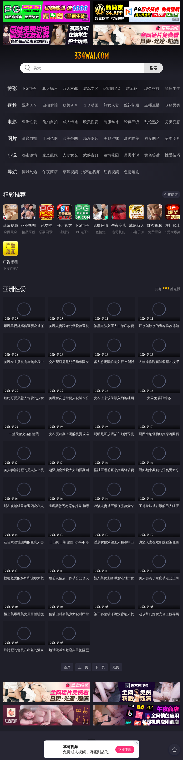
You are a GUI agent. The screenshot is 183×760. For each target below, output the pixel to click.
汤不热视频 (90, 171)
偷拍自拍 (50, 121)
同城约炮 (29, 171)
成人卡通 (70, 121)
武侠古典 (90, 155)
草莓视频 (70, 171)
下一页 (100, 667)
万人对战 (70, 88)
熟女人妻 (111, 105)
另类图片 (172, 138)
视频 (12, 105)
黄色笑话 (152, 155)
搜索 (153, 67)
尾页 (115, 667)
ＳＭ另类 (172, 105)
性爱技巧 (172, 155)
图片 (12, 138)
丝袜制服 (131, 105)
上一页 (83, 667)
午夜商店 (50, 171)
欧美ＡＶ (70, 105)
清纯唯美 (131, 138)
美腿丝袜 (111, 138)
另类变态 (172, 121)
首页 (67, 667)
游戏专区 (90, 88)
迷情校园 (111, 155)
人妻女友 (70, 155)
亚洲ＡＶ (29, 105)
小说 (12, 155)
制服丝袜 (111, 121)
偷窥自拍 (29, 138)
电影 (12, 121)
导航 (12, 171)
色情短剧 (131, 171)
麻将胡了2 (111, 88)
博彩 (12, 88)
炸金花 (131, 88)
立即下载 (125, 749)
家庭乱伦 (50, 155)
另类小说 (131, 155)
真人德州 (50, 88)
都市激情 (29, 155)
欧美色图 (70, 138)
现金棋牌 (152, 88)
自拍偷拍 (50, 105)
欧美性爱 (90, 121)
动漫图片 (90, 138)
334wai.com (91, 55)
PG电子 (29, 88)
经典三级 (131, 121)
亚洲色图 (50, 138)
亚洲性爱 (29, 121)
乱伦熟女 (152, 121)
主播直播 (152, 105)
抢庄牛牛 (172, 88)
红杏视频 (111, 171)
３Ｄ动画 (90, 105)
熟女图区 (152, 138)
